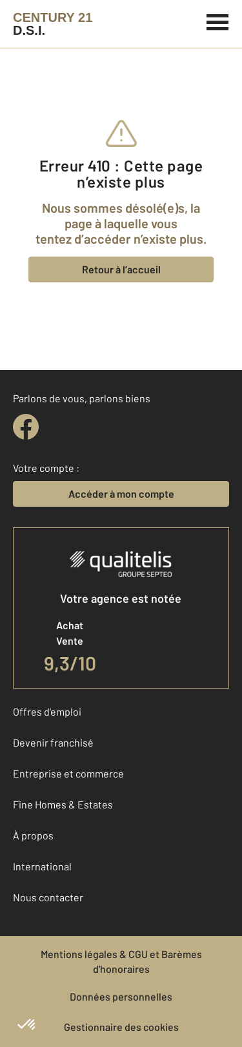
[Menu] (218, 20)
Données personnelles (121, 996)
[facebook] (26, 427)
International (42, 866)
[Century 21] (52, 24)
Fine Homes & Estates (63, 804)
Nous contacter (48, 897)
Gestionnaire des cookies (121, 1027)
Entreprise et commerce (68, 773)
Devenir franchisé (53, 742)
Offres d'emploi (47, 711)
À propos (33, 835)
